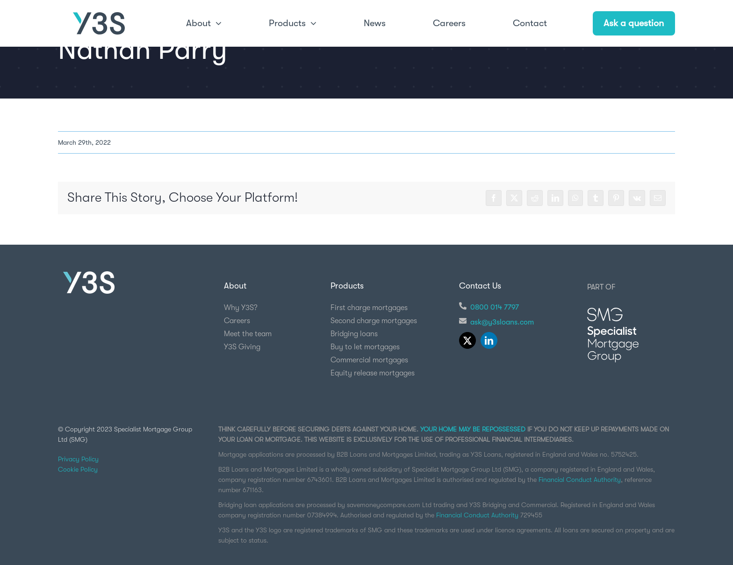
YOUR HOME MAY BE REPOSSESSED (472, 429)
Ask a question (634, 23)
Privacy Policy (78, 459)
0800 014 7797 (494, 307)
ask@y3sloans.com (502, 322)
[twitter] (467, 340)
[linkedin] (489, 340)
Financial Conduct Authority (580, 479)
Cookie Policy (78, 469)
